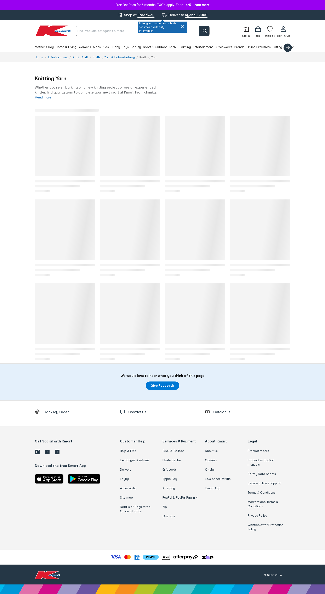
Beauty (136, 47)
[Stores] (246, 31)
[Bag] (258, 31)
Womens (85, 47)
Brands (239, 47)
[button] (162, 47)
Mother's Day (44, 47)
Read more (43, 97)
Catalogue (292, 47)
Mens (97, 47)
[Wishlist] (269, 31)
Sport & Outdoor (155, 47)
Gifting (277, 47)
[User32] (283, 31)
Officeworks (223, 47)
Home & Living (66, 47)
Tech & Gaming (180, 47)
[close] (182, 27)
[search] (204, 31)
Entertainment (203, 47)
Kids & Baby (111, 47)
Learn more (201, 5)
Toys (125, 47)
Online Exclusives (258, 47)
